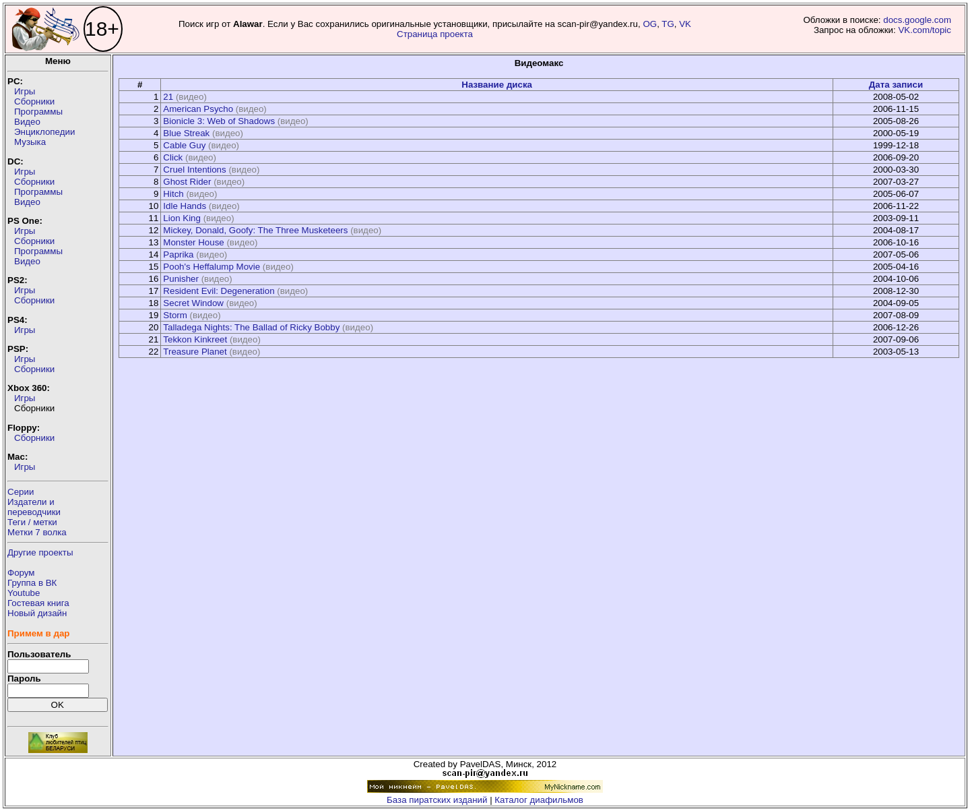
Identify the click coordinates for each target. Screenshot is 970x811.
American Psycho (198, 109)
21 (168, 97)
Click (173, 157)
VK (685, 24)
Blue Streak (186, 133)
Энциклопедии (44, 132)
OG (650, 24)
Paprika (178, 254)
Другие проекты (40, 552)
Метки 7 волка (37, 532)
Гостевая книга (38, 603)
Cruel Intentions (194, 169)
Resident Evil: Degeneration (218, 291)
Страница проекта (435, 34)
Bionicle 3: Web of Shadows (219, 121)
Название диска (496, 85)
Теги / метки (32, 522)
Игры (24, 91)
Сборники (34, 101)
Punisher (181, 279)
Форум (21, 573)
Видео (27, 122)
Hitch (173, 194)
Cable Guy (184, 145)
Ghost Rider (187, 182)
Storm (175, 315)
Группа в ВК (32, 583)
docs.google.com (917, 20)
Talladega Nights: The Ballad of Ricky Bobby (251, 327)
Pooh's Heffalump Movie (211, 267)
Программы (38, 112)
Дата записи (896, 85)
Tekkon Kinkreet (195, 339)
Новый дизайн (37, 613)
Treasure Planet (194, 352)
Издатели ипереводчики (34, 507)
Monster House (193, 242)
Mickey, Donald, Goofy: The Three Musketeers (255, 230)
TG (667, 24)
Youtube (23, 593)
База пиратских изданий (437, 800)
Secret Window (193, 303)
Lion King (182, 218)
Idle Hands (184, 206)
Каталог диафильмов (538, 800)
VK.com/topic (924, 30)
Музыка (30, 142)
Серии (20, 492)
